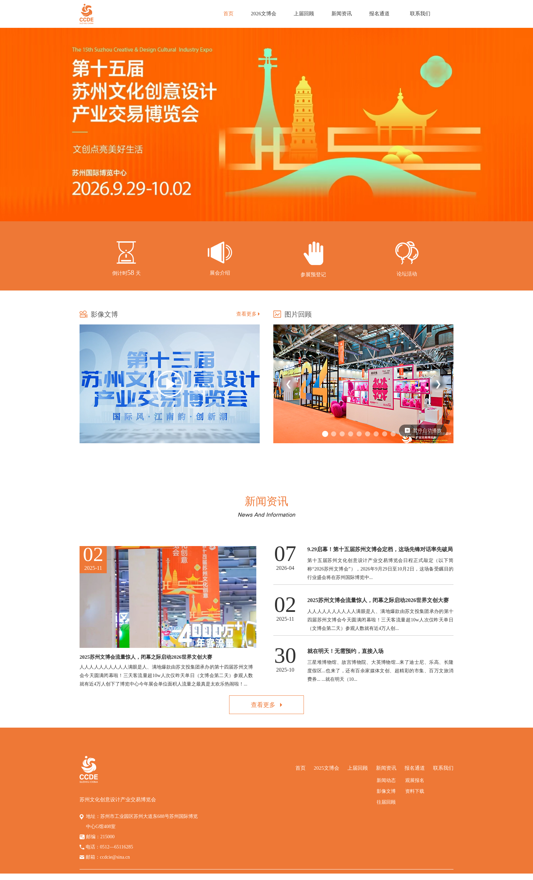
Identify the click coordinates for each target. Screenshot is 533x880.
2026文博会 (263, 13)
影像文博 (386, 791)
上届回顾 (304, 13)
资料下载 (414, 791)
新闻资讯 (341, 13)
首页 (228, 13)
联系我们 (420, 13)
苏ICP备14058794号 (335, 876)
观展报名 (414, 780)
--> (313, 262)
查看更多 (248, 314)
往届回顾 (386, 802)
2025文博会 (326, 768)
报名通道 (379, 13)
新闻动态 (386, 780)
